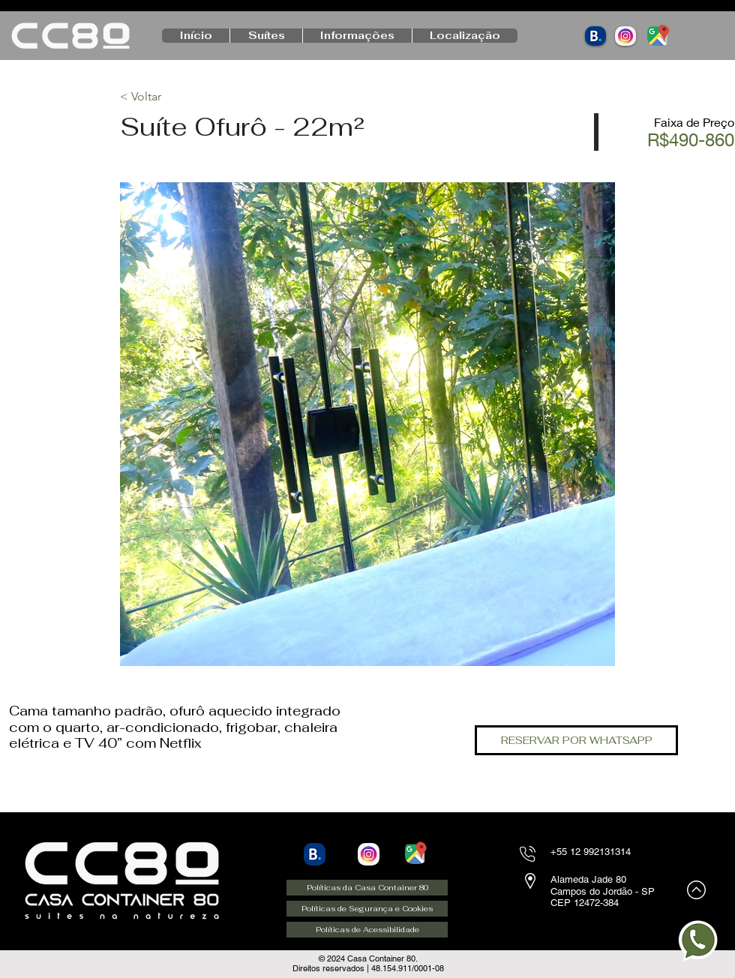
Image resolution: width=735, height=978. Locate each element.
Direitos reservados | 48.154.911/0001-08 (368, 968)
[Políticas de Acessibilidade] (367, 930)
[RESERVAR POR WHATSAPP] (576, 740)
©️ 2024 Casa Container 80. (368, 958)
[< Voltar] (173, 96)
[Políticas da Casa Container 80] (367, 888)
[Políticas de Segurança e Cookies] (367, 908)
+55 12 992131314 (590, 851)
